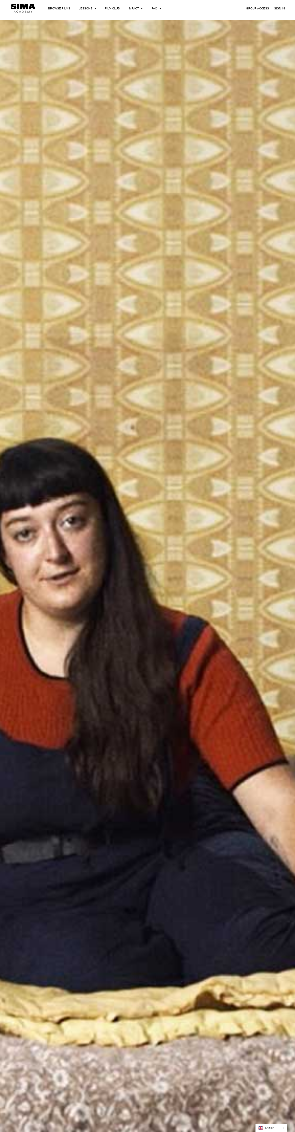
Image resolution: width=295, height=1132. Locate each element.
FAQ (156, 8)
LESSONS (87, 8)
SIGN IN (279, 8)
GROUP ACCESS (257, 8)
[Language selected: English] (271, 1128)
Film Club (112, 8)
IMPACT (135, 8)
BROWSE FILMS (59, 8)
